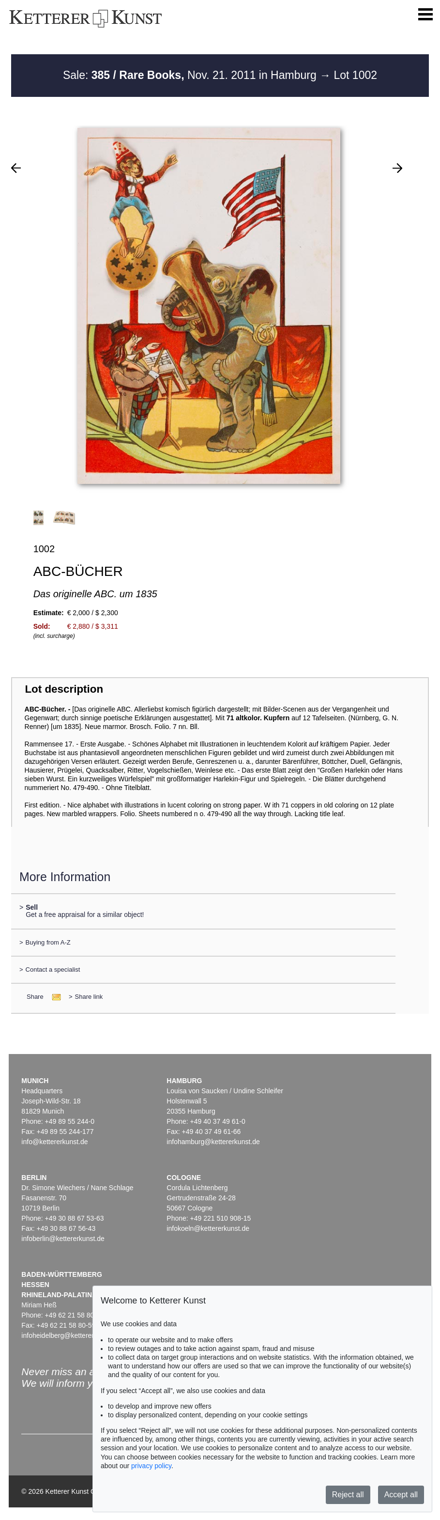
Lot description (64, 689)
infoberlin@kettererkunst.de (62, 1238)
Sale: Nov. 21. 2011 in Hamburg (191, 75)
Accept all (401, 1494)
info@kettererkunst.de (54, 1142)
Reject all (348, 1494)
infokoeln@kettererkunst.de (208, 1228)
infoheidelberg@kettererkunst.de (70, 1335)
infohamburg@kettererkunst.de (213, 1142)
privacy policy (151, 1466)
